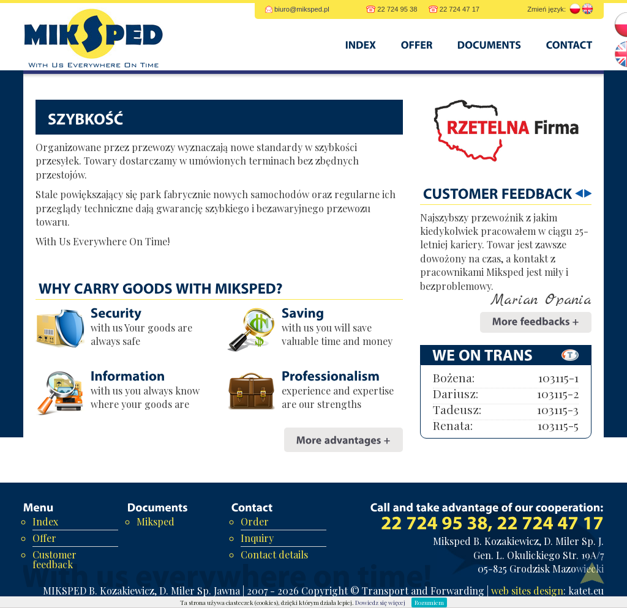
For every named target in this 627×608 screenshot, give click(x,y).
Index (45, 521)
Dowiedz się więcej (380, 602)
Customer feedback (54, 559)
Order (255, 521)
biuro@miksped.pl (301, 9)
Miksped (156, 521)
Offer (44, 538)
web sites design (527, 590)
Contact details (274, 554)
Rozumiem (429, 602)
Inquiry (257, 538)
